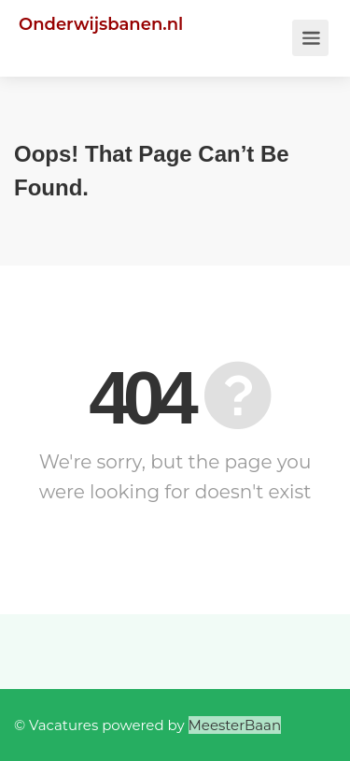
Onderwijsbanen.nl (101, 24)
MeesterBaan (235, 725)
